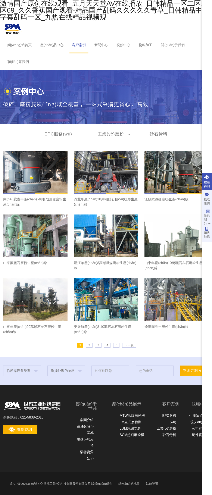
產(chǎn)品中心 (51, 45)
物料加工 (145, 45)
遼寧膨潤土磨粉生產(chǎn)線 (166, 327)
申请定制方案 (194, 370)
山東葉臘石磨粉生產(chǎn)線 (25, 263)
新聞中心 (101, 45)
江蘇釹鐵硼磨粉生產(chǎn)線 (166, 199)
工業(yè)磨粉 (166, 428)
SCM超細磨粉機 (132, 435)
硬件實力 (199, 435)
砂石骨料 (169, 435)
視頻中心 (123, 45)
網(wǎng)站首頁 (19, 45)
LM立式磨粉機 (130, 422)
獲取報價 (207, 198)
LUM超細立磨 (130, 428)
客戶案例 (79, 45)
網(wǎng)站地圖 (129, 483)
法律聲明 (152, 483)
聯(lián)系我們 (18, 62)
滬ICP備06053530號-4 (25, 483)
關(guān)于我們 (172, 45)
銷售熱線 (207, 232)
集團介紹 (87, 420)
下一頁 (129, 345)
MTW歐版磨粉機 (132, 415)
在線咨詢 (207, 181)
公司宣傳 (199, 428)
